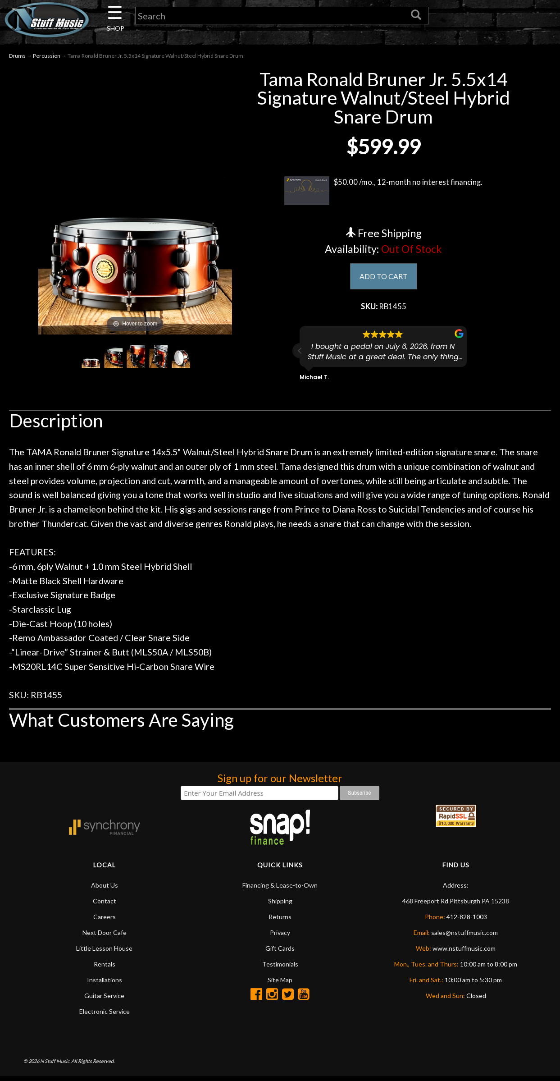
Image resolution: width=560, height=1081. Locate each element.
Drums (17, 58)
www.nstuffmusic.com (464, 953)
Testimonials (280, 968)
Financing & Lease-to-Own (280, 889)
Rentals (104, 968)
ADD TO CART (383, 279)
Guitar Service (104, 1000)
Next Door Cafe (104, 937)
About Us (104, 889)
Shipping (280, 905)
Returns (280, 921)
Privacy (280, 937)
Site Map (280, 984)
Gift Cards (280, 953)
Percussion (46, 58)
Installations (104, 984)
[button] (300, 355)
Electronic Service (104, 1016)
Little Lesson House (104, 953)
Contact (104, 905)
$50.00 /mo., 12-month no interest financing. (383, 193)
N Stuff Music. (55, 1065)
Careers (104, 921)
